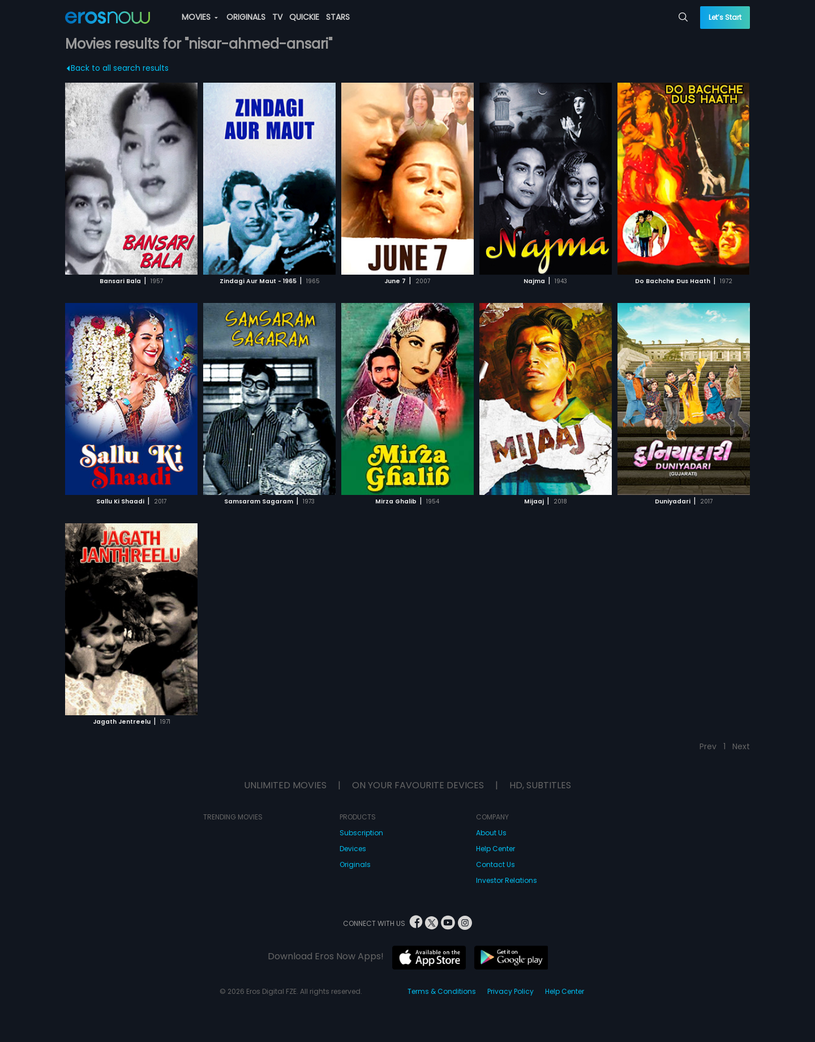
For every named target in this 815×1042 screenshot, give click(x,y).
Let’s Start (725, 17)
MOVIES (200, 17)
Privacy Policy (510, 991)
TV (277, 17)
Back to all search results (118, 68)
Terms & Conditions (442, 991)
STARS (338, 17)
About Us (491, 833)
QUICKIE (304, 17)
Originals (355, 864)
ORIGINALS (245, 17)
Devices (353, 848)
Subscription (361, 833)
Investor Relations (506, 880)
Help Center (495, 848)
